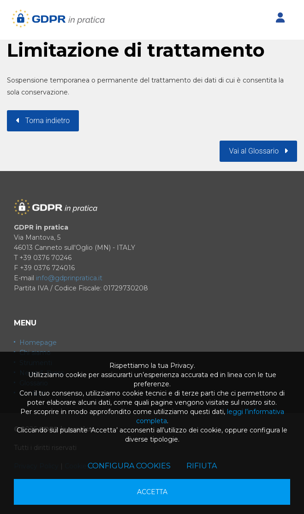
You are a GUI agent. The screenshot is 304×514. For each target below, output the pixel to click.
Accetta (152, 492)
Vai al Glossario (258, 151)
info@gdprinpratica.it (69, 278)
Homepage (38, 342)
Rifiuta (201, 465)
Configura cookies (129, 465)
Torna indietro (43, 120)
